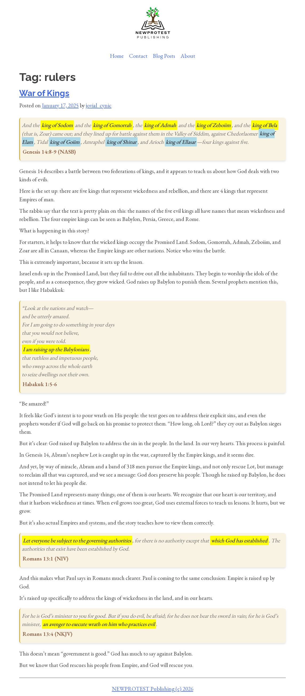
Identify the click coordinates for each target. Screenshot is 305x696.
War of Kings (44, 93)
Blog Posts (164, 55)
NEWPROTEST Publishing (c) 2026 (152, 688)
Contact (138, 55)
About (187, 55)
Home (117, 55)
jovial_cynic (98, 105)
